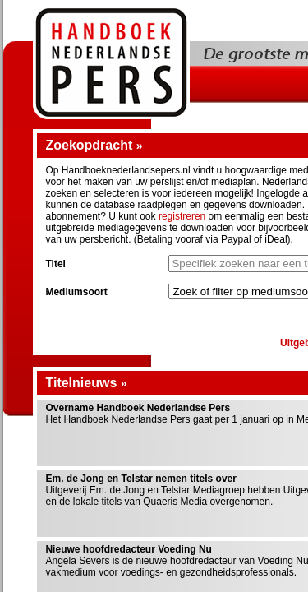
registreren (182, 216)
